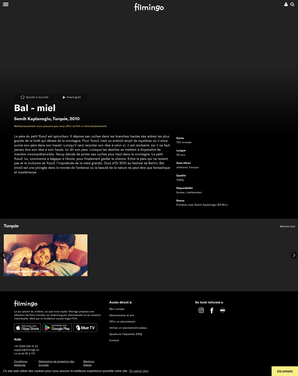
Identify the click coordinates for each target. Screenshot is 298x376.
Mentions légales (88, 363)
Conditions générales (20, 363)
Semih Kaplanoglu (32, 118)
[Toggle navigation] (5, 4)
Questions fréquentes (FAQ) (125, 334)
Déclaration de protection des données (56, 363)
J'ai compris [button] (285, 371)
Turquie (60, 118)
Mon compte (116, 309)
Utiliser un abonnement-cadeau (128, 327)
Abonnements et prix (121, 315)
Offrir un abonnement (122, 321)
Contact (114, 340)
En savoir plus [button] (139, 371)
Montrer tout (287, 226)
